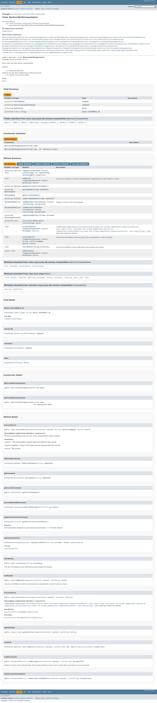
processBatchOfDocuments (33, 221)
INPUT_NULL (34, 122)
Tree (29, 2)
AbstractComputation (18, 59)
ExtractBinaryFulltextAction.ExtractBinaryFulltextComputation (95, 39)
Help (49, 2)
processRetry (25, 266)
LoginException (76, 542)
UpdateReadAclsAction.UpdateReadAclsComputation (51, 52)
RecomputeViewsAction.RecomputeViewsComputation (23, 48)
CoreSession (35, 171)
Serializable (28, 175)
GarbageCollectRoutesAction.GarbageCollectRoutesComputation (100, 44)
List (24, 173)
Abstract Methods (61, 164)
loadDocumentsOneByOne (32, 207)
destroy (7, 289)
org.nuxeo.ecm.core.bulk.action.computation (27, 14)
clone (6, 277)
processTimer (38, 266)
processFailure (29, 226)
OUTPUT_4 (82, 122)
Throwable (26, 231)
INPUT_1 (7, 122)
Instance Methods (42, 164)
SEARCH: (131, 6)
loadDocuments (28, 202)
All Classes (5, 6)
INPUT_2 (16, 122)
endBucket (26, 178)
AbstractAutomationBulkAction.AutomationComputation (25, 37)
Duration (17, 186)
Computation (7, 31)
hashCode (41, 277)
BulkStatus (18, 108)
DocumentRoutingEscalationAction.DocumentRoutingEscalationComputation (34, 39)
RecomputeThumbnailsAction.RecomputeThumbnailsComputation (28, 46)
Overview (4, 2)
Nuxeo (15, 700)
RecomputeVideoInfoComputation (104, 46)
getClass (31, 277)
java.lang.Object (8, 21)
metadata (44, 122)
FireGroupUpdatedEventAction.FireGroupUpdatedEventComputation (30, 41)
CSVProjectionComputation (101, 37)
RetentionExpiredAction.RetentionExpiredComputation (108, 48)
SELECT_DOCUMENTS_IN (91, 112)
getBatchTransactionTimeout (34, 186)
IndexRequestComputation (139, 44)
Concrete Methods (80, 164)
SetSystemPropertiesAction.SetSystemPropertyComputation (112, 50)
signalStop (17, 289)
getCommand (27, 189)
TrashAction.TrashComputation (15, 52)
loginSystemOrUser (30, 215)
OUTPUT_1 (54, 122)
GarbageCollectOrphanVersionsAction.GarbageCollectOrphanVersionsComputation (37, 44)
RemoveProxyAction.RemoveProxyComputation (65, 48)
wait (76, 277)
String (20, 105)
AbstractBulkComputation (15, 146)
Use (24, 2)
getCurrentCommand (30, 195)
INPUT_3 (24, 122)
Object (47, 274)
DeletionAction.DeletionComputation (129, 37)
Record (25, 243)
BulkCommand (19, 101)
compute (25, 171)
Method (30, 9)
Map (15, 105)
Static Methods (24, 164)
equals (14, 277)
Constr (22, 9)
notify (49, 277)
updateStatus (28, 251)
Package (12, 2)
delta (84, 108)
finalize (22, 277)
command (85, 101)
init (6, 266)
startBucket (27, 247)
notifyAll (58, 277)
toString (68, 277)
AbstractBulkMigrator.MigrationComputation (69, 37)
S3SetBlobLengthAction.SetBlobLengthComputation (23, 50)
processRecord (28, 237)
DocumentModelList (13, 202)
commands (85, 105)
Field (16, 9)
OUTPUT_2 (63, 122)
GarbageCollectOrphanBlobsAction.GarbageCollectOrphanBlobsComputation (91, 41)
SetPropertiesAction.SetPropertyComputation (66, 50)
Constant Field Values (13, 319)
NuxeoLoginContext (13, 217)
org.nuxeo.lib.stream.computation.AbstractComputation (27, 23)
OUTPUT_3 (73, 122)
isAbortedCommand (29, 198)
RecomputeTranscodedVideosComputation (72, 46)
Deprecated (36, 2)
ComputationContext (31, 180)
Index (44, 2)
